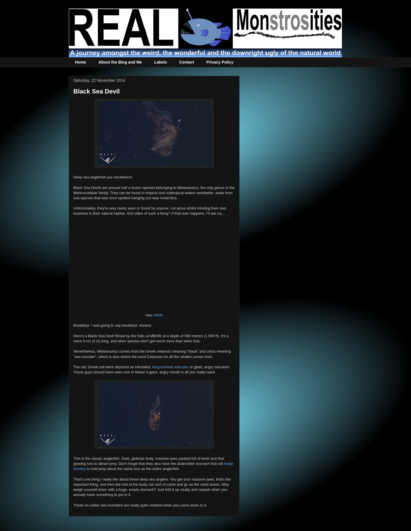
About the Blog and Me (120, 62)
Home (80, 62)
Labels (160, 62)
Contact (186, 62)
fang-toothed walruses (170, 367)
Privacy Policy (219, 62)
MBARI (158, 315)
